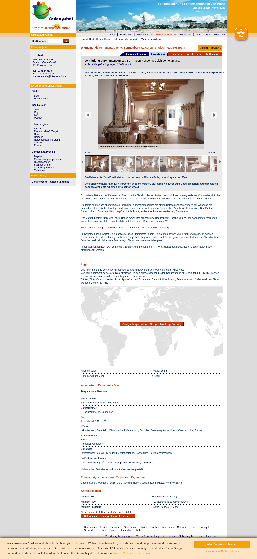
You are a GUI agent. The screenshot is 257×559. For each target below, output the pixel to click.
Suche (112, 34)
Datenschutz (168, 536)
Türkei (139, 530)
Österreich (182, 527)
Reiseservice (126, 34)
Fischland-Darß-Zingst (46, 131)
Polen (194, 527)
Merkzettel (219, 34)
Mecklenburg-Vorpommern (48, 159)
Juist (36, 109)
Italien (144, 527)
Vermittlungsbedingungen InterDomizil (109, 64)
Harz (36, 134)
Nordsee (38, 137)
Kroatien (154, 527)
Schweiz (102, 530)
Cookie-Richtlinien (124, 553)
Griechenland (131, 527)
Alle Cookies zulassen (222, 544)
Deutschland (91, 527)
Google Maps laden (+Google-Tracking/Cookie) (151, 324)
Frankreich (115, 527)
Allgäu (37, 128)
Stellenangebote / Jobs (190, 536)
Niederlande (168, 527)
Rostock (38, 145)
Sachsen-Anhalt (42, 164)
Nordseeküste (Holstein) (47, 139)
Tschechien (127, 530)
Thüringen (39, 170)
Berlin (37, 95)
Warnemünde (41, 98)
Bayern (38, 156)
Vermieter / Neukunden (163, 34)
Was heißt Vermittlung (147, 536)
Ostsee (38, 142)
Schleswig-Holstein (44, 167)
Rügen (37, 112)
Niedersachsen (42, 162)
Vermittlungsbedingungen (118, 536)
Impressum (212, 536)
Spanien (113, 530)
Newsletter (142, 34)
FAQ (208, 34)
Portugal (204, 527)
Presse (199, 34)
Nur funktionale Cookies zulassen (222, 551)
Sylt (36, 115)
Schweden (89, 530)
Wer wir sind (185, 34)
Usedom (38, 117)
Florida (103, 527)
